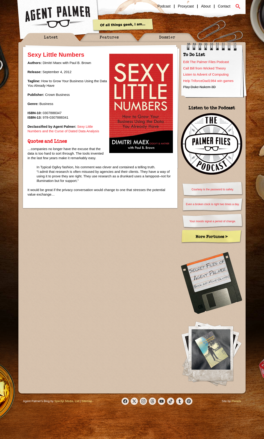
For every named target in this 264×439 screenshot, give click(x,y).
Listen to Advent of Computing (206, 74)
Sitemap (86, 401)
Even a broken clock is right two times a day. (212, 204)
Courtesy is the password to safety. (213, 189)
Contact (224, 6)
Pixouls (236, 401)
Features (109, 37)
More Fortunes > (212, 236)
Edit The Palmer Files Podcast (206, 62)
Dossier (167, 37)
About (206, 6)
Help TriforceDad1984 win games (208, 81)
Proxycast (186, 6)
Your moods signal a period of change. (212, 221)
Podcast (164, 6)
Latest (51, 37)
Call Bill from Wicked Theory (204, 68)
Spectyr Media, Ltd (66, 401)
